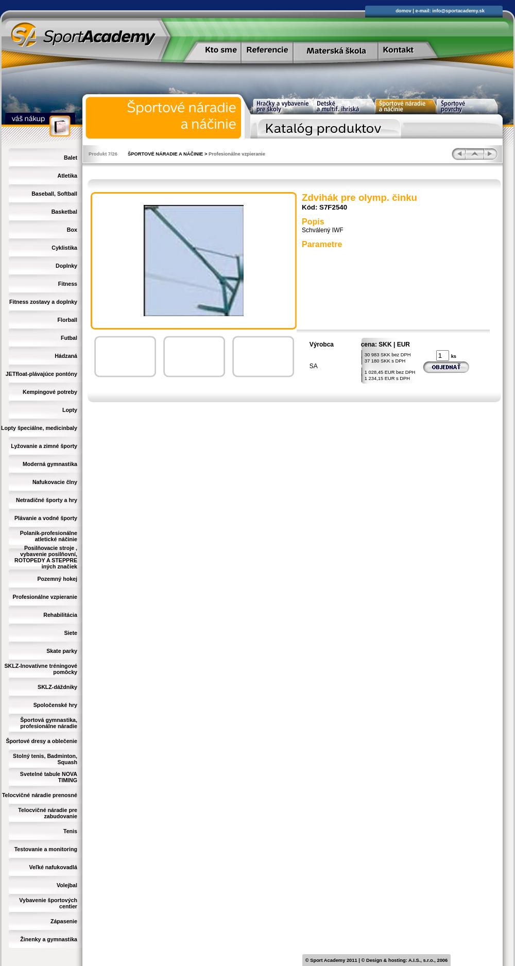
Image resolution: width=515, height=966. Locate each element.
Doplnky (66, 266)
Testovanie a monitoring (45, 849)
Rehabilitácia (60, 615)
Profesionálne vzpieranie (44, 597)
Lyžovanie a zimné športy (44, 446)
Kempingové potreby (50, 392)
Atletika (68, 176)
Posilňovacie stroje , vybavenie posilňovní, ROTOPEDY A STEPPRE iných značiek (45, 557)
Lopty (69, 410)
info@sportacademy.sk (458, 10)
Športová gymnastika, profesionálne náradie (48, 723)
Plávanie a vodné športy (45, 518)
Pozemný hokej (57, 579)
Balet (70, 157)
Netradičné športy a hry (46, 500)
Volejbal (67, 885)
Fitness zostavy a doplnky (43, 302)
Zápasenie (63, 921)
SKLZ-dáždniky (57, 687)
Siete (70, 633)
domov (403, 10)
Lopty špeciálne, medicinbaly (39, 428)
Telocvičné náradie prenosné (39, 795)
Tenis (70, 831)
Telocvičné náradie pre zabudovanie (47, 813)
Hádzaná (66, 356)
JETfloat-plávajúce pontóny (41, 374)
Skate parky (61, 651)
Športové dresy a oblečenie (41, 741)
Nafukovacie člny (54, 482)
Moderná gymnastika (50, 464)
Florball (67, 320)
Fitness (67, 284)
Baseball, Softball (54, 194)
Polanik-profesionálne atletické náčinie (48, 536)
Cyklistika (64, 248)
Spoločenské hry (55, 705)
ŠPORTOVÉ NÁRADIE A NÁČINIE (165, 154)
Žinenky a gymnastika (48, 939)
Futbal (69, 338)
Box (72, 230)
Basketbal (64, 212)
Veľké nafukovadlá (53, 867)
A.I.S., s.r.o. (421, 960)
